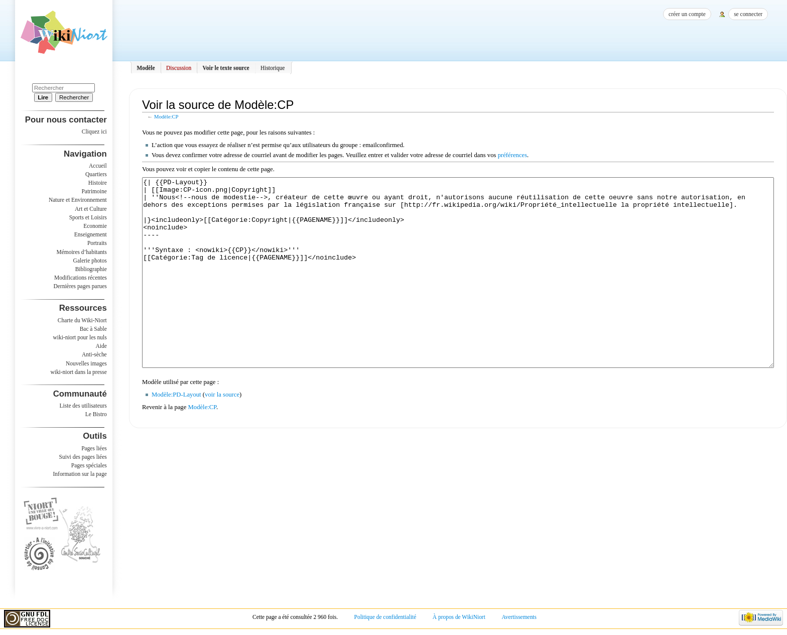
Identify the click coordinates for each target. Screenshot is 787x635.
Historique (272, 68)
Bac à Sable (93, 329)
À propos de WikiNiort (459, 617)
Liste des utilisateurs (83, 406)
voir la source (222, 432)
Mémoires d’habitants (82, 252)
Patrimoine (93, 191)
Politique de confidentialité (385, 617)
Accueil (98, 166)
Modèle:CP (166, 116)
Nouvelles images (86, 363)
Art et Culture (91, 209)
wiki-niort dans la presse (78, 372)
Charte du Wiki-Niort (82, 320)
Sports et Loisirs (88, 217)
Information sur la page (80, 474)
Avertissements (519, 617)
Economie (94, 226)
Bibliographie (91, 269)
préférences (512, 155)
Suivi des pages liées (83, 457)
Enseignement (90, 234)
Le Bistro (96, 414)
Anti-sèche (94, 354)
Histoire (97, 183)
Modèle (146, 68)
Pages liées (94, 448)
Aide (100, 346)
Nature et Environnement (78, 200)
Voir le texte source (226, 68)
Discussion (178, 68)
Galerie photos (90, 261)
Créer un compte (687, 14)
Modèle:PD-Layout (176, 432)
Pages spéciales (89, 465)
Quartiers (96, 174)
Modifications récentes (80, 278)
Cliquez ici (94, 132)
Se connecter (748, 14)
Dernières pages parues (80, 286)
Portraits (97, 243)
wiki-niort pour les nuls (80, 337)
